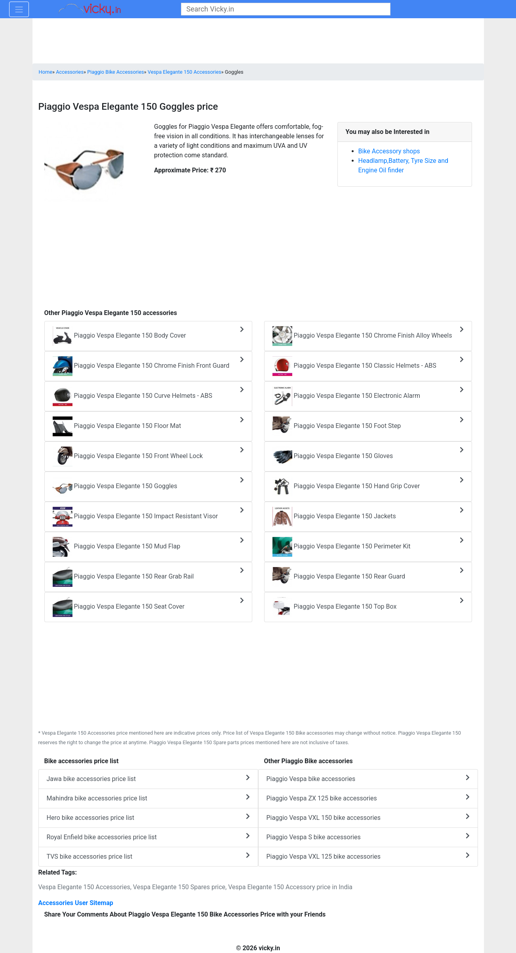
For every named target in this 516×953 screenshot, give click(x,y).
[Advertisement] (258, 250)
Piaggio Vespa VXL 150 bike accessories (368, 817)
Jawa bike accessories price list (148, 778)
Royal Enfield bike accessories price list (148, 837)
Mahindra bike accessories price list (148, 798)
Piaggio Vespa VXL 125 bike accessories (368, 856)
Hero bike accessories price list (148, 817)
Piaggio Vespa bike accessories (368, 778)
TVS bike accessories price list (148, 856)
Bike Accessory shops (389, 151)
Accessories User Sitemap (75, 903)
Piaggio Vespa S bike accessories (368, 837)
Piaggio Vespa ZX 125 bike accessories (368, 798)
